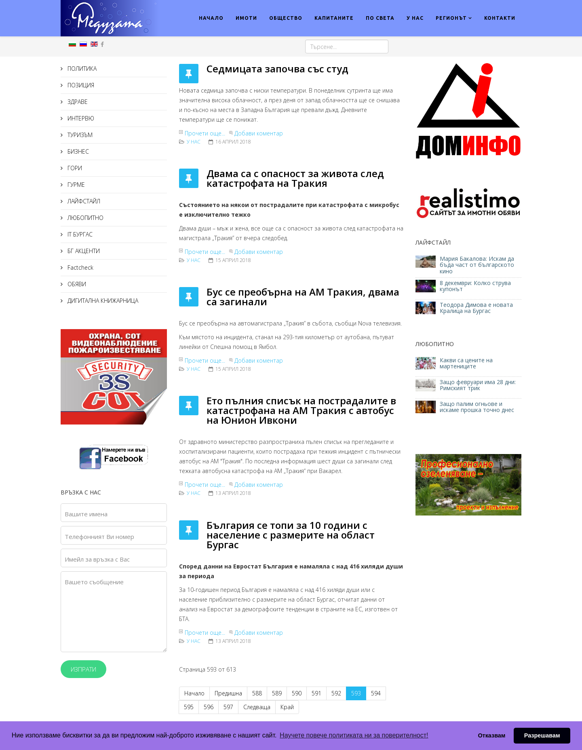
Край (287, 707)
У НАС (415, 18)
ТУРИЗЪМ (79, 135)
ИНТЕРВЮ (80, 118)
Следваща (256, 707)
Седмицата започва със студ (277, 68)
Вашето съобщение (94, 582)
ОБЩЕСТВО (285, 18)
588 (257, 693)
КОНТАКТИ (499, 18)
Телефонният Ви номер (99, 536)
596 (208, 707)
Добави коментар (258, 133)
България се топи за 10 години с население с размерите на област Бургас (291, 534)
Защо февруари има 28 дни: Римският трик (478, 385)
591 (316, 693)
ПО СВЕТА (380, 18)
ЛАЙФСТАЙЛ (83, 201)
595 (189, 707)
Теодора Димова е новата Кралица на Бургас (476, 308)
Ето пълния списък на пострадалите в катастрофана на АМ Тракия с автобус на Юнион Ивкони (301, 410)
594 (376, 693)
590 (297, 693)
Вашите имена (86, 514)
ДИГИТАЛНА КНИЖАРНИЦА (102, 300)
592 (336, 693)
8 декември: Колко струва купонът (475, 286)
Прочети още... (205, 133)
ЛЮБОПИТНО (84, 218)
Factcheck (79, 267)
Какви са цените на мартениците (466, 363)
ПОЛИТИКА (81, 68)
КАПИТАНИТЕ (334, 18)
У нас (193, 141)
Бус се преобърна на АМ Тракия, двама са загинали (303, 296)
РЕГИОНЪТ (451, 18)
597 (228, 707)
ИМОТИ (246, 18)
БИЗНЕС (77, 151)
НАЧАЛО (211, 18)
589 (277, 693)
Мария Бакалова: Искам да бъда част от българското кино (477, 265)
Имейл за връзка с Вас (97, 559)
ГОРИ (74, 168)
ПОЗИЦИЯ (80, 85)
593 (356, 693)
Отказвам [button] (491, 735)
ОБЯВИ (76, 284)
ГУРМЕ (75, 184)
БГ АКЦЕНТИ (83, 251)
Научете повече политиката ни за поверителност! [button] (354, 735)
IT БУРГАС (79, 234)
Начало (194, 693)
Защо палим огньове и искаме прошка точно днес (477, 407)
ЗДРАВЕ (77, 102)
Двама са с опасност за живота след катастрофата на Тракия (295, 178)
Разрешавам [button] (542, 735)
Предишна (228, 693)
